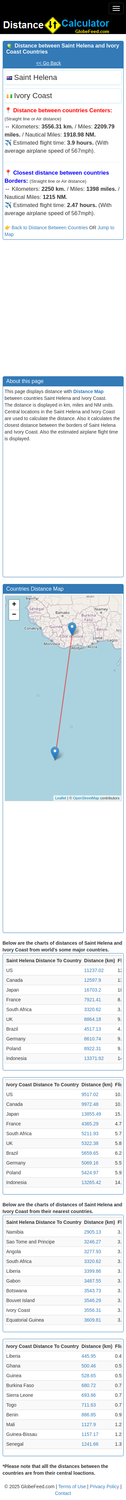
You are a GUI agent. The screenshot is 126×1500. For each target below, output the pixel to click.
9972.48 (90, 1104)
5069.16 (90, 1163)
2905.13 (92, 1232)
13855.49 (91, 1114)
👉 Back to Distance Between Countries (46, 227)
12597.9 (92, 980)
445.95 (89, 1356)
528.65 (89, 1375)
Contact (63, 1493)
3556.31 (92, 1310)
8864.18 (92, 1019)
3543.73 (92, 1290)
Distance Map (88, 391)
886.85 (89, 1414)
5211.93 (90, 1133)
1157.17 (90, 1434)
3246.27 (92, 1241)
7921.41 (92, 999)
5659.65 (90, 1153)
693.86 (89, 1395)
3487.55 (92, 1281)
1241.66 (90, 1444)
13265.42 (91, 1182)
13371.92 (93, 1058)
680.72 (89, 1385)
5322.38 (90, 1143)
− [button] (14, 615)
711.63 (89, 1405)
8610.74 (92, 1038)
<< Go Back (48, 63)
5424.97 (90, 1172)
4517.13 (92, 1029)
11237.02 (93, 970)
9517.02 (90, 1094)
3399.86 (92, 1271)
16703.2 (92, 990)
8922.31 (92, 1048)
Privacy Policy (105, 1486)
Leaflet (60, 798)
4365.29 (90, 1123)
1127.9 (89, 1424)
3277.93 (92, 1251)
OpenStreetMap (86, 798)
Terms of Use (72, 1486)
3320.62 (92, 1009)
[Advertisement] (63, 309)
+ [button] (14, 605)
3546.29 (92, 1300)
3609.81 (92, 1320)
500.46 (89, 1366)
